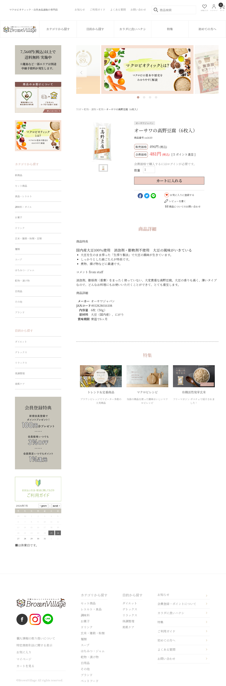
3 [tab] (150, 97)
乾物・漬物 (90, 109)
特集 (170, 29)
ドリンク (20, 228)
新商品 (18, 175)
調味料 (85, 615)
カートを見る (25, 666)
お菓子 (18, 217)
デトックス (21, 352)
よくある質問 (166, 649)
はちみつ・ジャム (24, 270)
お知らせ (163, 595)
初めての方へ (207, 29)
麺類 (17, 249)
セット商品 (21, 186)
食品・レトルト (23, 196)
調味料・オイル (23, 207)
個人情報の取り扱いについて (35, 638)
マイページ (23, 659)
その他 (18, 301)
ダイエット (21, 341)
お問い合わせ (166, 659)
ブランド (20, 312)
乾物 (101, 109)
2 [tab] (144, 97)
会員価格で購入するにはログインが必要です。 (165, 164)
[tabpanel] (147, 69)
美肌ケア (20, 384)
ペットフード (90, 681)
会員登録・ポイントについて (176, 604)
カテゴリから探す (58, 29)
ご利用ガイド (166, 631)
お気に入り (23, 652)
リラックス (21, 362)
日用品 (18, 291)
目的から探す (95, 29)
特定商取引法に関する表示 (34, 645)
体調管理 (20, 373)
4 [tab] (156, 97)
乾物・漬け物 (22, 280)
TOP (78, 109)
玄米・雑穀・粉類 (93, 633)
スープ (18, 259)
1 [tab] (138, 97)
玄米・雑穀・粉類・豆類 (28, 238)
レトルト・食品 (91, 609)
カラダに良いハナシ (132, 29)
